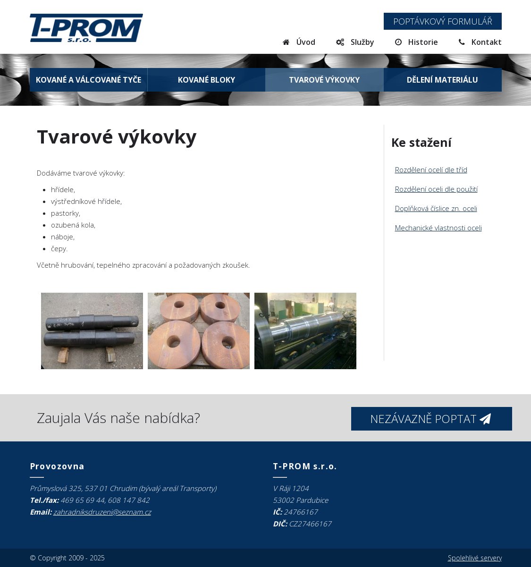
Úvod (299, 42)
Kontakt (480, 42)
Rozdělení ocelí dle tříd (431, 169)
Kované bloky (206, 80)
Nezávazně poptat (430, 418)
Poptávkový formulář (442, 21)
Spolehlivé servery (475, 557)
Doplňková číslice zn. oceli (436, 208)
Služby (355, 42)
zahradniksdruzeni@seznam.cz (102, 511)
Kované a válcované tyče (88, 80)
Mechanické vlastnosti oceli (438, 227)
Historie (416, 42)
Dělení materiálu (442, 80)
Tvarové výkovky (324, 80)
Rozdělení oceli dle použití (436, 189)
